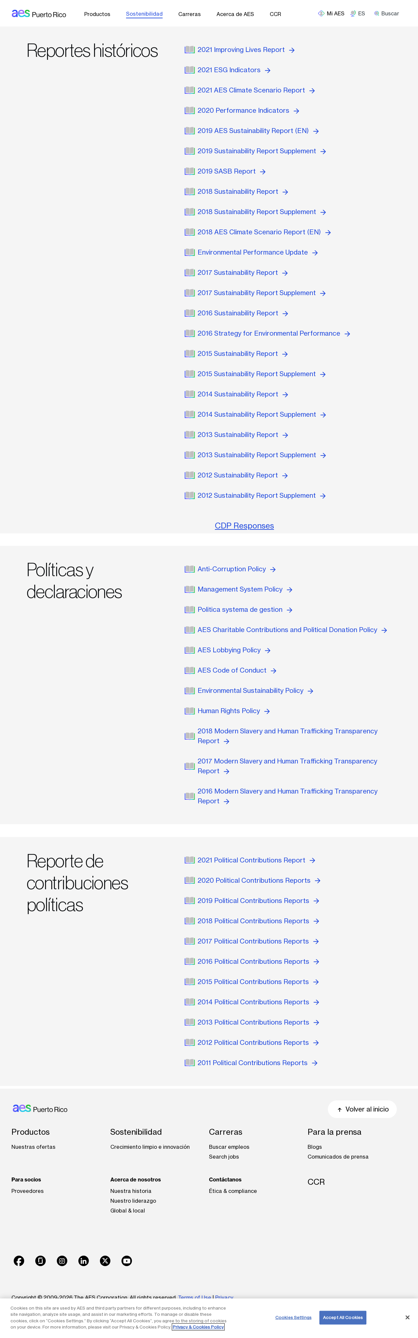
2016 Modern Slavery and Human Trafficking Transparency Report (288, 796)
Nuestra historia (131, 1191)
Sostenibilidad (144, 13)
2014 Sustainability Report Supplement (262, 414)
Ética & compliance (233, 1191)
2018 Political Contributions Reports (258, 921)
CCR (275, 14)
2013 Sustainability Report (243, 434)
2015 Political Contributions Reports (258, 982)
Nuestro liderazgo (133, 1200)
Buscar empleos (229, 1147)
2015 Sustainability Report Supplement (262, 374)
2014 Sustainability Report (243, 394)
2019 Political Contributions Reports (258, 900)
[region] (209, 1318)
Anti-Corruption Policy (237, 569)
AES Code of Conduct (237, 670)
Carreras (189, 14)
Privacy (224, 1297)
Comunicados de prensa (338, 1156)
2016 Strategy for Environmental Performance (274, 333)
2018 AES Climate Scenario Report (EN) (264, 232)
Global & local (127, 1210)
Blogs (315, 1147)
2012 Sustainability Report (243, 475)
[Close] (407, 1317)
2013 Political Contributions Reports (258, 1022)
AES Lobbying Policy (234, 650)
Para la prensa (335, 1132)
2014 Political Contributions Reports (258, 1002)
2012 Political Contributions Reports (258, 1042)
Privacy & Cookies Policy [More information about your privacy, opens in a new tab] (198, 1327)
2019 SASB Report (231, 171)
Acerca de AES (235, 14)
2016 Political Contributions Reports (258, 961)
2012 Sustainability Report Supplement (262, 495)
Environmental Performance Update (258, 252)
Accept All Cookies (343, 1317)
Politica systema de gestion (245, 609)
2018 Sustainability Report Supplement (262, 212)
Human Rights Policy (234, 711)
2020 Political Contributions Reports (259, 880)
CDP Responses (244, 525)
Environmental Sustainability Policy (255, 690)
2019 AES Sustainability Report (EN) (258, 130)
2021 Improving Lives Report (246, 49)
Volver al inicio (362, 1109)
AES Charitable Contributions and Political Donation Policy (292, 630)
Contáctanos (225, 1179)
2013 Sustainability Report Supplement (262, 455)
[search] (389, 13)
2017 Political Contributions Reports (258, 941)
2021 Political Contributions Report (256, 860)
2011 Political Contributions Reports (257, 1063)
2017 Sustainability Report (243, 272)
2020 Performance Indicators (248, 110)
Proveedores (27, 1191)
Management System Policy (245, 589)
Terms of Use (194, 1297)
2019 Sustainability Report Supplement (262, 151)
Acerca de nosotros (135, 1179)
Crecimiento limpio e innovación (150, 1147)
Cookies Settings (293, 1317)
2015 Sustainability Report (243, 353)
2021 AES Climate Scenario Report (256, 90)
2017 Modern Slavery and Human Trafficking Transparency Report (287, 766)
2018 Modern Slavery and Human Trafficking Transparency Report (288, 736)
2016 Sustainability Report (243, 313)
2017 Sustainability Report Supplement (262, 293)
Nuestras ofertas (33, 1147)
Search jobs (224, 1156)
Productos (97, 14)
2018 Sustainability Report (243, 191)
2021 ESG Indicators (234, 70)
